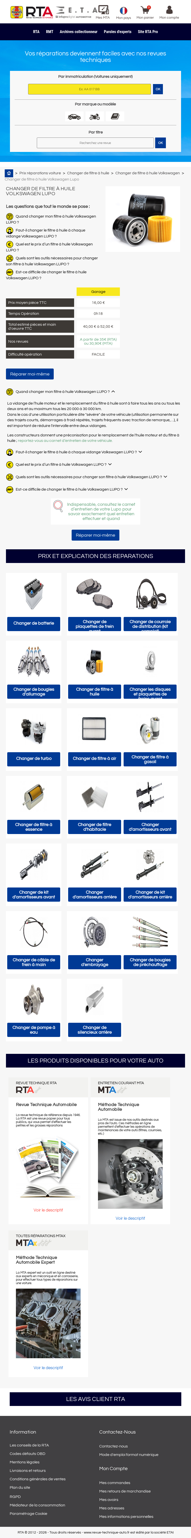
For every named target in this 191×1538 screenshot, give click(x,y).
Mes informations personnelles (126, 1517)
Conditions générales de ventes (38, 1479)
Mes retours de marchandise (125, 1491)
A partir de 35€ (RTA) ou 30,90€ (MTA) (98, 341)
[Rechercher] (95, 143)
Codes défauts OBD (27, 1454)
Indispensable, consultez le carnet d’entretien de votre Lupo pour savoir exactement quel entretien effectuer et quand (101, 511)
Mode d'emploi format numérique (128, 1455)
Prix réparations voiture (40, 173)
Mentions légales (25, 1462)
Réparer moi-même (29, 374)
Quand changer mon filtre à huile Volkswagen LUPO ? (63, 392)
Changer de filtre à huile (88, 173)
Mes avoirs (108, 1500)
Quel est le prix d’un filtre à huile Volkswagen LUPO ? (61, 464)
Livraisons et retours (28, 1471)
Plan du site (20, 1488)
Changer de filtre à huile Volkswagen (147, 173)
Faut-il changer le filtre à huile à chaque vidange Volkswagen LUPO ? (76, 452)
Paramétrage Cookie (28, 1514)
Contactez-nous (113, 1446)
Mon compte (113, 1468)
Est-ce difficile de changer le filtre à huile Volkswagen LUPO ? (69, 489)
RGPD (15, 1497)
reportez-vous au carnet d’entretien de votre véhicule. (65, 441)
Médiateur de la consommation (37, 1505)
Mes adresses (111, 1508)
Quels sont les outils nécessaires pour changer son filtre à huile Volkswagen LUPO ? (89, 477)
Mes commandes (114, 1483)
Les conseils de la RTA (29, 1445)
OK (160, 143)
